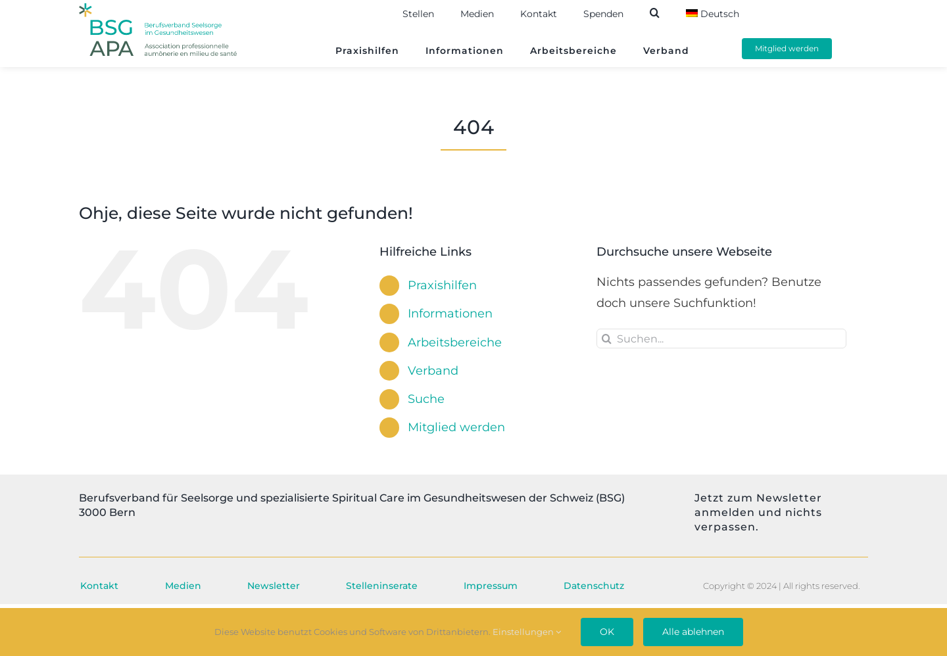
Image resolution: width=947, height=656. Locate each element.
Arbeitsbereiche (455, 342)
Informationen (450, 313)
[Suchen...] (721, 338)
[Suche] (606, 338)
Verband (433, 370)
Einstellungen (527, 631)
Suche (426, 399)
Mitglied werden (456, 427)
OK (607, 632)
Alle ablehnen (693, 632)
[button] (668, 12)
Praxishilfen (442, 285)
